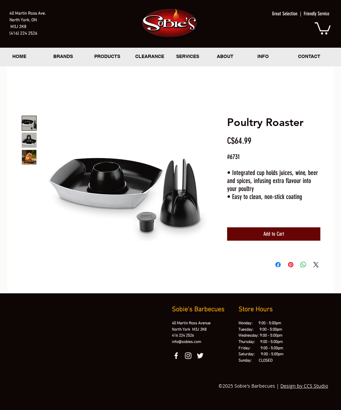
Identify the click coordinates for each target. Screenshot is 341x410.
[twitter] (200, 355)
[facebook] (176, 355)
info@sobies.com (186, 342)
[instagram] (188, 355)
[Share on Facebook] (278, 265)
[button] (323, 27)
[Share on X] (316, 265)
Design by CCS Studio (304, 386)
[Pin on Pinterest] (291, 265)
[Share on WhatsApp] (303, 265)
